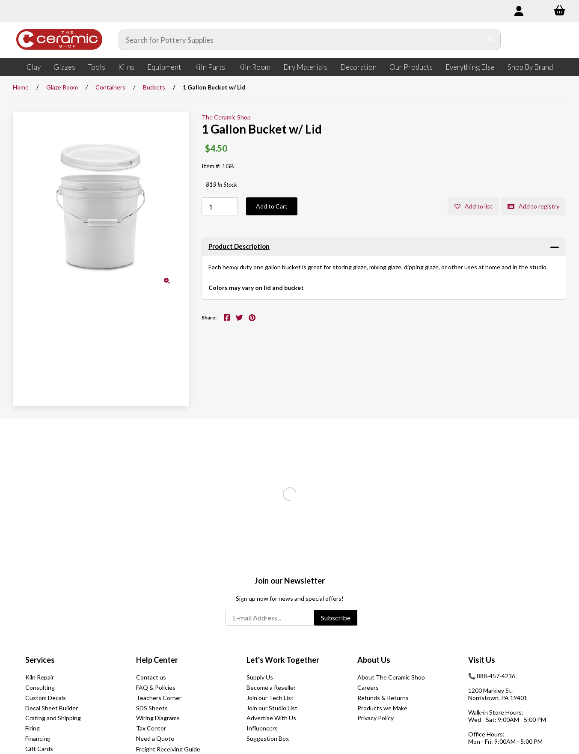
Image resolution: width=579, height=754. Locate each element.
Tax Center (151, 728)
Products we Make (382, 708)
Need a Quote (155, 738)
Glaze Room (62, 87)
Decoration (358, 67)
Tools (96, 67)
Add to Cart (272, 206)
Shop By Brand (530, 67)
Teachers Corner (158, 697)
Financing (37, 738)
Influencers (262, 728)
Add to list (473, 206)
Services (40, 660)
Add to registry (533, 206)
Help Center (157, 660)
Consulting (40, 687)
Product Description (239, 246)
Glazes (64, 67)
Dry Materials (305, 67)
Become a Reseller (271, 687)
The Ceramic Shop (226, 117)
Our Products (411, 67)
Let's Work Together (282, 660)
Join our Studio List (271, 708)
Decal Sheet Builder (51, 708)
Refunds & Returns (383, 697)
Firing (32, 728)
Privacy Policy (375, 717)
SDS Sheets (152, 708)
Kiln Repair (39, 677)
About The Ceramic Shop (391, 677)
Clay (34, 67)
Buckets (154, 87)
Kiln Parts (209, 67)
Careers (368, 687)
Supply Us (259, 677)
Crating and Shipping (53, 717)
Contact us (151, 677)
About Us (373, 660)
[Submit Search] (491, 40)
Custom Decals (45, 697)
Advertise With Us (271, 717)
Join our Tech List (270, 697)
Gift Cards (39, 748)
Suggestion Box (267, 738)
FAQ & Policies (155, 687)
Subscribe (335, 618)
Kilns (126, 67)
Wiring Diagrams (158, 717)
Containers (110, 87)
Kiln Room (254, 67)
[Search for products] (301, 40)
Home (21, 87)
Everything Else (470, 67)
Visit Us (481, 660)
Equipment (164, 67)
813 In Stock (221, 184)
